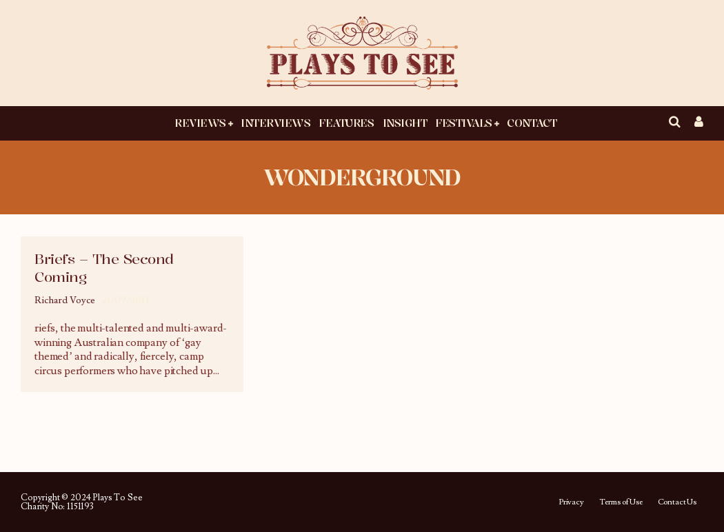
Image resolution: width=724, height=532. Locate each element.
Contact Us (677, 502)
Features (346, 123)
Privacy (571, 502)
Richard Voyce (64, 300)
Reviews (200, 123)
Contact (531, 123)
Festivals (463, 123)
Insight (405, 123)
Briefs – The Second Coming (104, 267)
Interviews (275, 123)
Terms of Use (621, 502)
